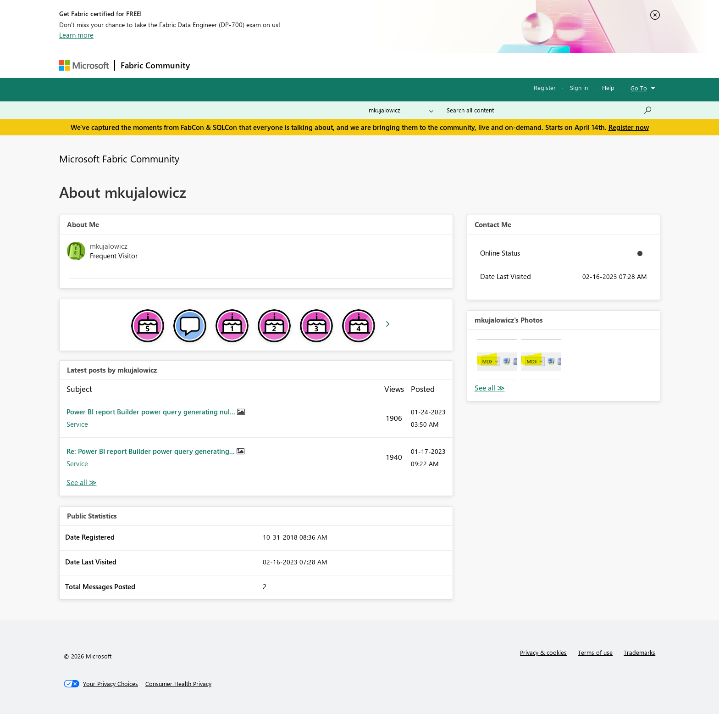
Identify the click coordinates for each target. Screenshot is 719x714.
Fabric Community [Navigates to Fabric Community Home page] (155, 65)
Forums (211, 65)
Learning (405, 65)
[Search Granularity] (401, 110)
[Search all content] (549, 110)
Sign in (579, 87)
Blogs (370, 65)
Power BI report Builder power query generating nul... (151, 411)
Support (444, 65)
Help (608, 87)
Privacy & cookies (543, 652)
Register (545, 87)
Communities (329, 65)
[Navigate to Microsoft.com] (84, 65)
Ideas (289, 65)
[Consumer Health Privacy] (178, 683)
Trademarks (639, 652)
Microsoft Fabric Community (119, 158)
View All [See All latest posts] (81, 482)
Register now (628, 127)
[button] (497, 359)
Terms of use (595, 652)
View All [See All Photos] (490, 388)
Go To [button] (639, 88)
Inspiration (251, 65)
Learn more (76, 34)
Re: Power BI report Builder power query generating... (151, 451)
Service (77, 424)
